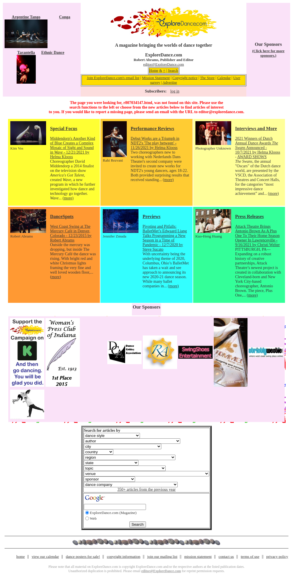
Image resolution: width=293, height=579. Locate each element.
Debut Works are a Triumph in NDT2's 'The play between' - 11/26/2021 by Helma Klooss (155, 143)
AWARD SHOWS (252, 157)
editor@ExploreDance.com (163, 64)
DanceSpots (62, 216)
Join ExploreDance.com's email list (113, 78)
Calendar (224, 78)
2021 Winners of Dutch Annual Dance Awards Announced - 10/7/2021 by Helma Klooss (257, 145)
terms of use (250, 556)
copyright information (123, 556)
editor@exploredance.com (221, 112)
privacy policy (277, 556)
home (20, 556)
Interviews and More (256, 128)
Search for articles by (102, 430)
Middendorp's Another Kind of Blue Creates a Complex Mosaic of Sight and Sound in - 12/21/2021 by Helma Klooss (72, 147)
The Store (207, 78)
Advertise (170, 82)
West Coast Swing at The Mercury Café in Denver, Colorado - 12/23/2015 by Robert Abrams (71, 233)
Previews (151, 216)
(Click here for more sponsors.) (268, 53)
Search (173, 70)
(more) (68, 198)
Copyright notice (185, 78)
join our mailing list (162, 556)
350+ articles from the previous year (146, 489)
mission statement (198, 556)
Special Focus (63, 128)
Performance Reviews (152, 128)
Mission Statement (156, 78)
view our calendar (45, 556)
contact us (226, 556)
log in (174, 91)
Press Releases (249, 216)
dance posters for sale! (83, 556)
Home (154, 70)
